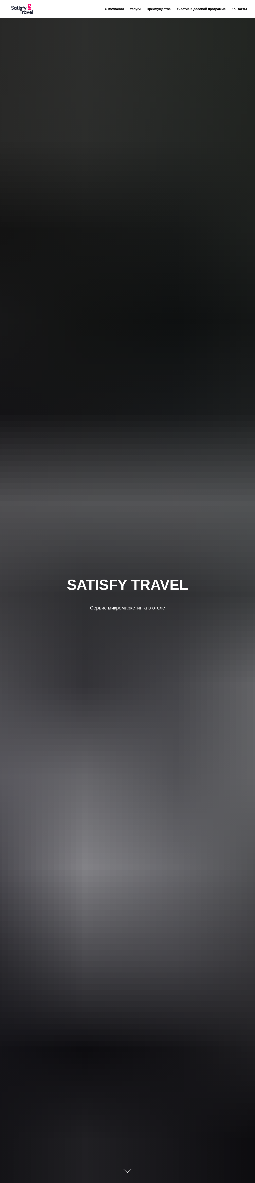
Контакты (239, 9)
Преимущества (159, 9)
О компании (114, 9)
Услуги (135, 9)
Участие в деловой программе (201, 9)
